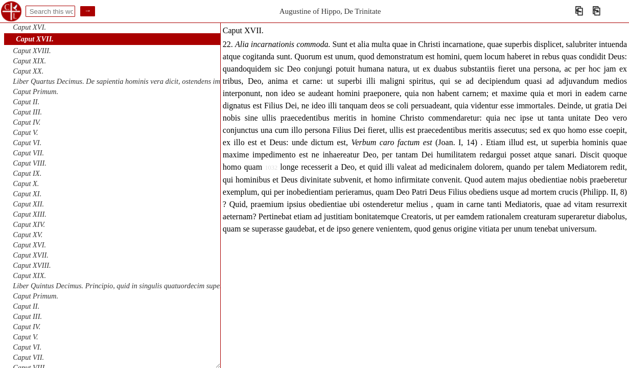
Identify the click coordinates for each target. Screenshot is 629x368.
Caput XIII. (29, 214)
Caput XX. (28, 71)
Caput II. (26, 102)
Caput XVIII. (32, 51)
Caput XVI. (29, 27)
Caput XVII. (35, 39)
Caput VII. (28, 153)
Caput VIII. (29, 163)
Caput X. (26, 183)
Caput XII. (28, 204)
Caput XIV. (29, 224)
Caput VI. (27, 143)
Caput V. (25, 132)
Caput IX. (27, 173)
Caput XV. (27, 235)
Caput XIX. (29, 61)
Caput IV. (26, 122)
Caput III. (27, 112)
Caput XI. (27, 194)
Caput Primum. (35, 91)
